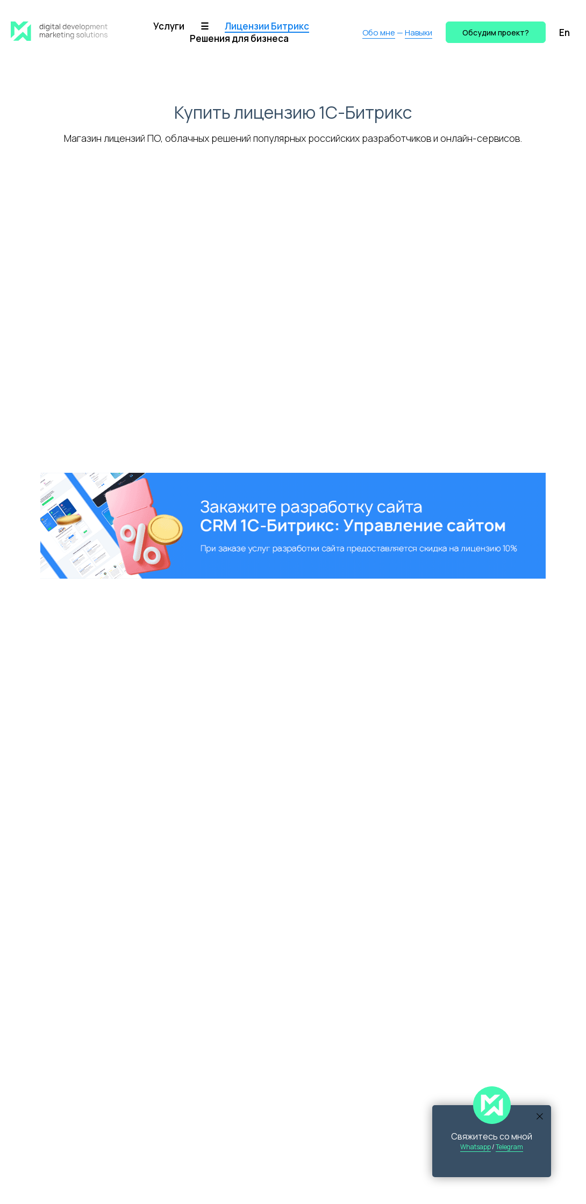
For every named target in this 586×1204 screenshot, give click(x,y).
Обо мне (378, 32)
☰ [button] (205, 26)
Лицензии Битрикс (267, 26)
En (564, 32)
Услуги (168, 26)
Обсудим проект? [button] (495, 32)
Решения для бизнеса (239, 38)
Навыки (418, 32)
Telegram (509, 1146)
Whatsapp (475, 1146)
